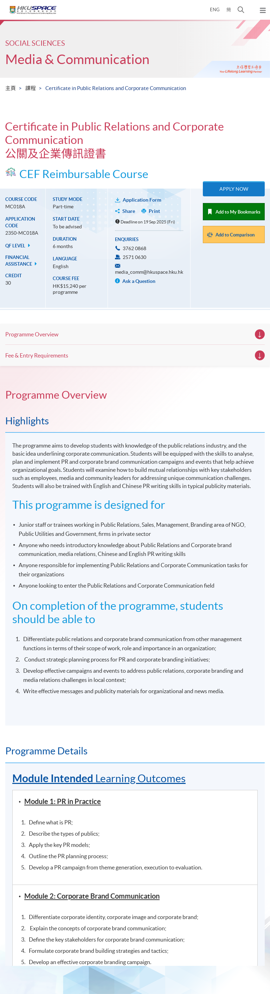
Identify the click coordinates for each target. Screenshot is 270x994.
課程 (30, 88)
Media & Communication (77, 59)
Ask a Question (135, 281)
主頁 (10, 88)
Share (128, 211)
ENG (215, 9)
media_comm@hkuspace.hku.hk (149, 272)
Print (154, 211)
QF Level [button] (18, 245)
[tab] (135, 394)
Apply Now (233, 189)
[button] (241, 9)
